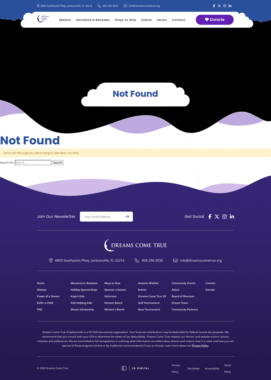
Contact (178, 20)
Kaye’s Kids (78, 296)
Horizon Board (113, 303)
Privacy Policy (200, 345)
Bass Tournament (149, 309)
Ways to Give (125, 20)
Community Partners (185, 309)
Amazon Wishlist (148, 283)
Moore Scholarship (82, 309)
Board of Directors (183, 296)
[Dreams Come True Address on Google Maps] (64, 5)
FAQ (39, 309)
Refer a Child (45, 303)
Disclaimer (194, 368)
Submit (128, 216)
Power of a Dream (48, 296)
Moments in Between (93, 20)
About (162, 20)
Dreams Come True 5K (152, 296)
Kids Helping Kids (81, 303)
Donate (215, 19)
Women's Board (114, 309)
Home (40, 283)
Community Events (183, 283)
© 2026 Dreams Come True (52, 368)
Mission (65, 20)
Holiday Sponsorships (84, 289)
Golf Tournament (149, 303)
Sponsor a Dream (115, 289)
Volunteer (110, 296)
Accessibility (212, 368)
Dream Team (180, 303)
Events (146, 20)
